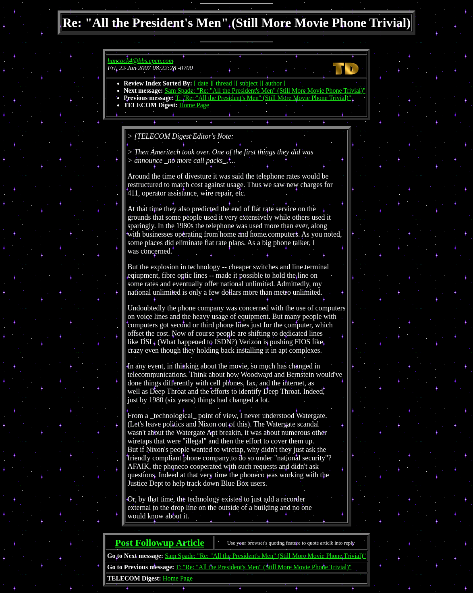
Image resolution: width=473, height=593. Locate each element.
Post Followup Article (159, 542)
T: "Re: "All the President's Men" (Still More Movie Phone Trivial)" (263, 97)
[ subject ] (248, 83)
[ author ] (273, 83)
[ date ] (203, 83)
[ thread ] (224, 83)
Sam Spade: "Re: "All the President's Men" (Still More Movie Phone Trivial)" (264, 90)
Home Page (194, 105)
